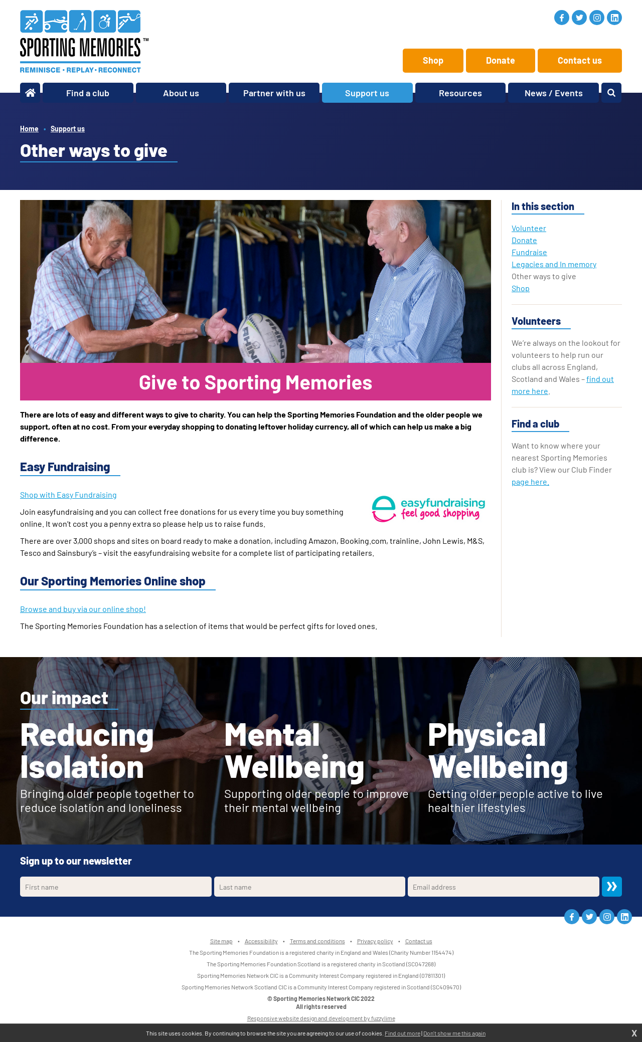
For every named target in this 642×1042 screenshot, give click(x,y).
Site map (221, 940)
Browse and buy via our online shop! (83, 608)
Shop (433, 60)
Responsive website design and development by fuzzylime (321, 1017)
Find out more (402, 1032)
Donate (500, 60)
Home (29, 128)
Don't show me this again (454, 1032)
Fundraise (529, 252)
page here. (530, 481)
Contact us (580, 60)
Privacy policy (375, 940)
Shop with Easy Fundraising (68, 494)
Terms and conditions (317, 940)
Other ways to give (544, 276)
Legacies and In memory (554, 264)
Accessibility (261, 940)
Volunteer (529, 228)
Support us (68, 128)
